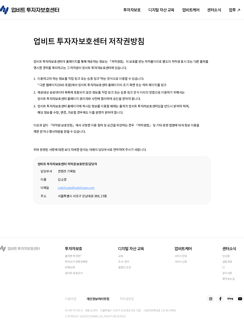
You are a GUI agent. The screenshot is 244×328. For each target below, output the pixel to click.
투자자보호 (132, 10)
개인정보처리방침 (98, 298)
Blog (230, 299)
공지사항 (227, 273)
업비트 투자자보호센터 (29, 10)
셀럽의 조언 (124, 267)
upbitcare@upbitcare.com (76, 187)
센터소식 (214, 10)
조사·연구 (123, 262)
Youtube (240, 299)
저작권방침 (127, 298)
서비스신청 (181, 262)
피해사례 (70, 267)
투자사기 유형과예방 (76, 262)
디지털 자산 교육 (161, 10)
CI (223, 267)
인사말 (226, 256)
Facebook (220, 299)
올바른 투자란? (73, 256)
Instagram (210, 299)
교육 (120, 256)
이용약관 (70, 298)
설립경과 (227, 262)
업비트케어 (191, 10)
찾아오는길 (228, 279)
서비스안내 (181, 256)
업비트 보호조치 (74, 273)
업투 (234, 10)
